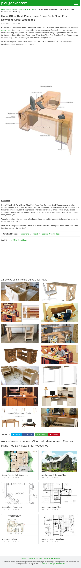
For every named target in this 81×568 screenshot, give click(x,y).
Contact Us (31, 558)
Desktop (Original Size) (51, 234)
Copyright (39, 558)
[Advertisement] (40, 64)
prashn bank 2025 (59, 564)
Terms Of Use (48, 558)
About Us (57, 558)
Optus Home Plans (9, 539)
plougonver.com (14, 3)
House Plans (5, 23)
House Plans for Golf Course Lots (15, 475)
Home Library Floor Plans (12, 507)
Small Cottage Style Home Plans (54, 475)
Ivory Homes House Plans (51, 507)
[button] (76, 3)
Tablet (35, 234)
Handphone (24, 234)
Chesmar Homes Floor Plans (53, 539)
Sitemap (23, 558)
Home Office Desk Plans (17, 240)
